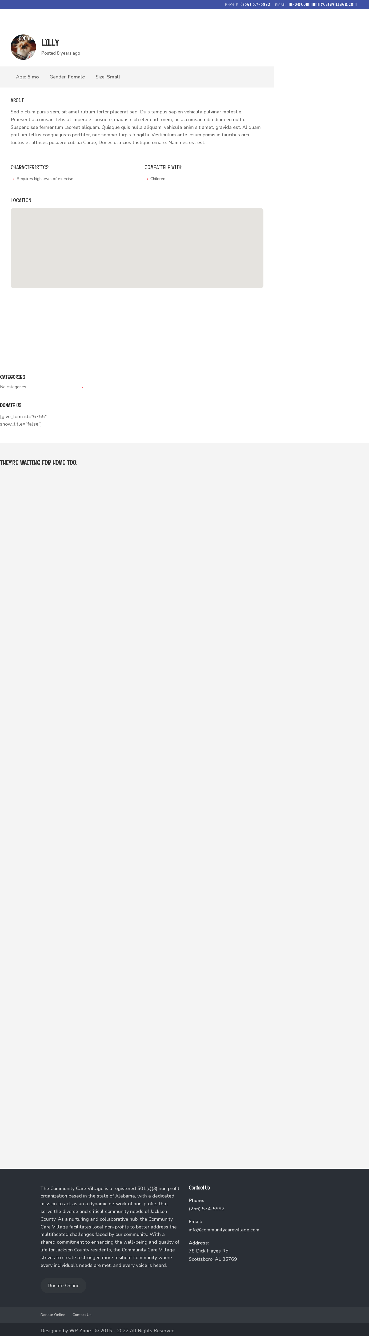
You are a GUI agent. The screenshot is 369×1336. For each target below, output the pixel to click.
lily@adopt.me (24, 351)
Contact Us (82, 1314)
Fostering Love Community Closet (218, 39)
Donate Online (33, 39)
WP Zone (80, 1330)
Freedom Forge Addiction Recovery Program (304, 39)
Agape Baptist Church (75, 39)
